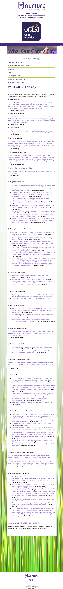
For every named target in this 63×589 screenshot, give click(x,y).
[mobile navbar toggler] (61, 44)
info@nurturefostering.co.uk (31, 587)
